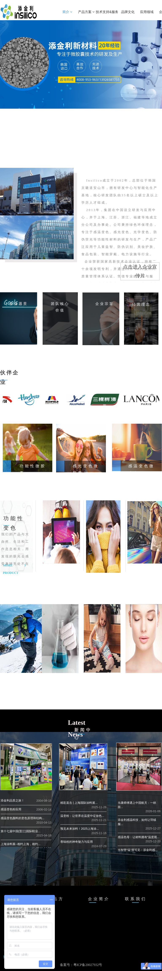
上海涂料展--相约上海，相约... (20, 844)
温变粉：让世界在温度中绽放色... (82, 815)
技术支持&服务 (107, 12)
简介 (67, 12)
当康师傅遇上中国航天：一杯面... (137, 805)
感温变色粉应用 (11, 809)
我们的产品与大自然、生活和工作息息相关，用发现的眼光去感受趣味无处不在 (15, 549)
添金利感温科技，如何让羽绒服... (137, 822)
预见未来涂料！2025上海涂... (79, 828)
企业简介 (99, 899)
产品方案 (86, 12)
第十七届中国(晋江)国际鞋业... (20, 831)
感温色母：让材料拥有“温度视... (138, 837)
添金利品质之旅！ (12, 800)
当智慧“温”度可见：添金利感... (138, 850)
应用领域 (147, 12)
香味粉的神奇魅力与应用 (76, 841)
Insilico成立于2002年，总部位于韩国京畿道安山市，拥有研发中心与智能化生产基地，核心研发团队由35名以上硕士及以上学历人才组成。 (120, 237)
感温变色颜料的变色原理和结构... (23, 818)
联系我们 (136, 899)
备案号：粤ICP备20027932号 (81, 965)
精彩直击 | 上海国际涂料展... (79, 802)
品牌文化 (128, 12)
